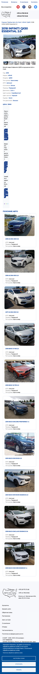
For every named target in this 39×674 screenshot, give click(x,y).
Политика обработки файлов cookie (12, 652)
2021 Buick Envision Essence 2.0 (16, 495)
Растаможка (6, 616)
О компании (24, 2)
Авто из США (6, 620)
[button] (19, 47)
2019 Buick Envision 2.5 (13, 458)
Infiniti (24, 22)
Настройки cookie (19, 658)
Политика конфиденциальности (12, 634)
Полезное (4, 2)
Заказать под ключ (6, 167)
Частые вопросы (7, 630)
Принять (19, 670)
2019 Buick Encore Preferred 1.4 (17, 421)
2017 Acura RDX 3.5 (11, 312)
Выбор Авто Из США (14, 22)
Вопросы (14, 2)
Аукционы (5, 605)
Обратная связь (7, 612)
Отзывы (4, 627)
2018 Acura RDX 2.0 (12, 275)
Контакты (34, 2)
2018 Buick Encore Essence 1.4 (16, 568)
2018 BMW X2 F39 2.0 (12, 385)
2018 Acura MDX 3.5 (12, 239)
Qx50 (28, 22)
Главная (4, 22)
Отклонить (18, 664)
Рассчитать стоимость (6, 134)
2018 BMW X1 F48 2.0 (12, 348)
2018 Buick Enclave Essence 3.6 (16, 531)
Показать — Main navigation (35, 15)
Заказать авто (6, 609)
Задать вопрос (6, 193)
